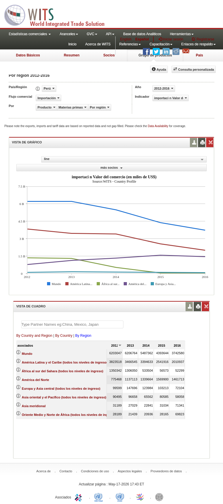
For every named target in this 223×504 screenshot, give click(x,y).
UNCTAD (99, 497)
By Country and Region (34, 336)
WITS (58, 14)
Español (142, 39)
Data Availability (158, 126)
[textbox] (72, 324)
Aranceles (69, 34)
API (110, 34)
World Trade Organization (140, 497)
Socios (109, 55)
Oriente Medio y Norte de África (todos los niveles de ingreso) (69, 414)
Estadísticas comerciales (30, 34)
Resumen (72, 55)
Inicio (72, 44)
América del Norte (35, 380)
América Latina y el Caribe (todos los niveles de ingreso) (65, 362)
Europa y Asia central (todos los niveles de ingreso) (61, 388)
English (126, 39)
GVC (92, 34)
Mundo (27, 353)
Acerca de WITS (97, 44)
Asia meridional (34, 406)
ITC (79, 497)
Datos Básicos (28, 55)
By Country (63, 336)
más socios (111, 167)
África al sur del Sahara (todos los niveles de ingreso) (62, 371)
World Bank (160, 497)
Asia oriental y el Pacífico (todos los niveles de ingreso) (64, 397)
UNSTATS (120, 497)
